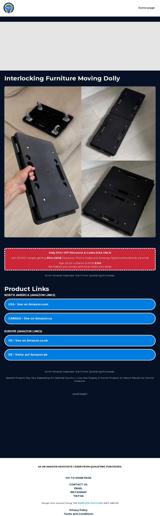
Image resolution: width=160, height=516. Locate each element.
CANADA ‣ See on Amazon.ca (30, 318)
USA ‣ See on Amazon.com (28, 304)
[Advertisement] (80, 46)
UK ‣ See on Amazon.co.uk (28, 340)
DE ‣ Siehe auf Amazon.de (27, 354)
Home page (147, 7)
